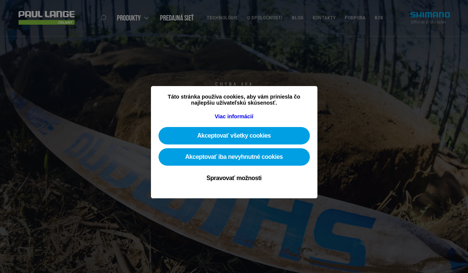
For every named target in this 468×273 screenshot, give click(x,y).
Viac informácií (234, 116)
